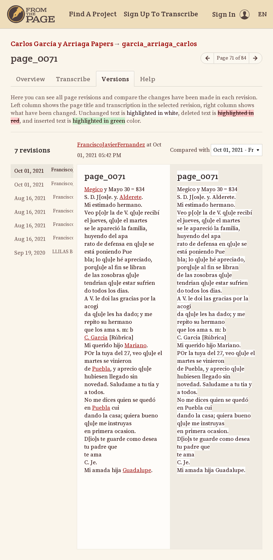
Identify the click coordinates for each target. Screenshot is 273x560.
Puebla (101, 368)
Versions (115, 79)
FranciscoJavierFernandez (111, 144)
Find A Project (93, 13)
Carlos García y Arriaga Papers (62, 43)
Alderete (130, 197)
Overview (30, 79)
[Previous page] (207, 58)
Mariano (135, 345)
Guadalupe (137, 470)
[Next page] (255, 58)
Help (147, 79)
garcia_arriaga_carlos (159, 43)
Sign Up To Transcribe (161, 13)
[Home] (31, 14)
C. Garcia (96, 337)
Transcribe (73, 79)
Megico (93, 189)
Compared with (190, 150)
